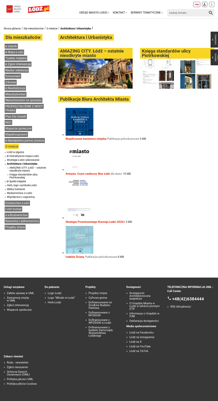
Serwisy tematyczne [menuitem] (146, 12)
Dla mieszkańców (34, 28)
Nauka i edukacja (16, 70)
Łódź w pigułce (15, 152)
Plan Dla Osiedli (15, 116)
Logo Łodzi (54, 293)
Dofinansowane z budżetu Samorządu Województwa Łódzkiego (101, 331)
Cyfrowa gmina (98, 297)
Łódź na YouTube (140, 346)
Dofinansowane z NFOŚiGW (99, 314)
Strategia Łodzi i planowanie (23, 159)
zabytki (12, 46)
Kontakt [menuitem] (119, 12)
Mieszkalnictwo (15, 94)
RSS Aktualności (180, 306)
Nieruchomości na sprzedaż (23, 100)
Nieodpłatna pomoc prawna (26, 140)
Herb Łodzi (54, 302)
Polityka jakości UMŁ (20, 379)
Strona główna (12, 28)
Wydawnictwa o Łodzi (19, 193)
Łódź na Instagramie (141, 337)
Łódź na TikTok (138, 351)
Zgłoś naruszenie (17, 367)
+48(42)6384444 (188, 299)
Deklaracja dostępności (144, 321)
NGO (8, 122)
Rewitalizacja (16, 88)
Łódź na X (135, 341)
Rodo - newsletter (18, 362)
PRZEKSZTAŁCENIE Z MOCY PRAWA (24, 108)
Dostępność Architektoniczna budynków (139, 296)
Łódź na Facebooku (141, 332)
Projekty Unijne (15, 227)
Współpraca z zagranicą (21, 196)
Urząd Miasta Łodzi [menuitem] (93, 12)
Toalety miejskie (15, 58)
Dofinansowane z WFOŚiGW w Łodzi (100, 321)
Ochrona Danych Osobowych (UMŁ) (18, 373)
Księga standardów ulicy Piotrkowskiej (23, 176)
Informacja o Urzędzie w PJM (144, 315)
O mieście (51, 28)
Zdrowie (10, 82)
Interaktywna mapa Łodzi (24, 156)
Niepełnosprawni (16, 134)
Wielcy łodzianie (16, 189)
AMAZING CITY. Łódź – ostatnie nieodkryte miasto (27, 169)
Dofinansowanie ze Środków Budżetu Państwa (100, 305)
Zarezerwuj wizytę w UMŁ (18, 299)
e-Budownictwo (18, 215)
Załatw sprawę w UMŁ (20, 293)
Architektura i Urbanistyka (75, 28)
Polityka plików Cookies (22, 383)
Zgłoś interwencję (19, 64)
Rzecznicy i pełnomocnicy (22, 221)
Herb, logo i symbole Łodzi (22, 185)
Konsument (12, 76)
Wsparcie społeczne (18, 128)
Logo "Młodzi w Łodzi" (61, 297)
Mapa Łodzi (15, 52)
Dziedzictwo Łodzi (17, 203)
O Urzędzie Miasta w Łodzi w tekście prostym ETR (144, 306)
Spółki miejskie (17, 181)
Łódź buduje (13, 209)
